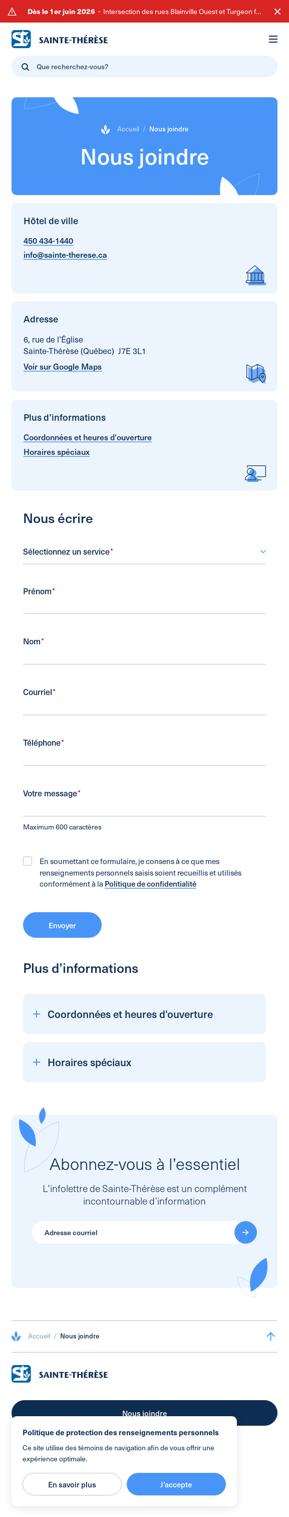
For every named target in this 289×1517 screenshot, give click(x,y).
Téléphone (43, 749)
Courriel (39, 699)
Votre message (51, 799)
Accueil (128, 128)
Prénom (39, 597)
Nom (33, 648)
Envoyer (62, 931)
